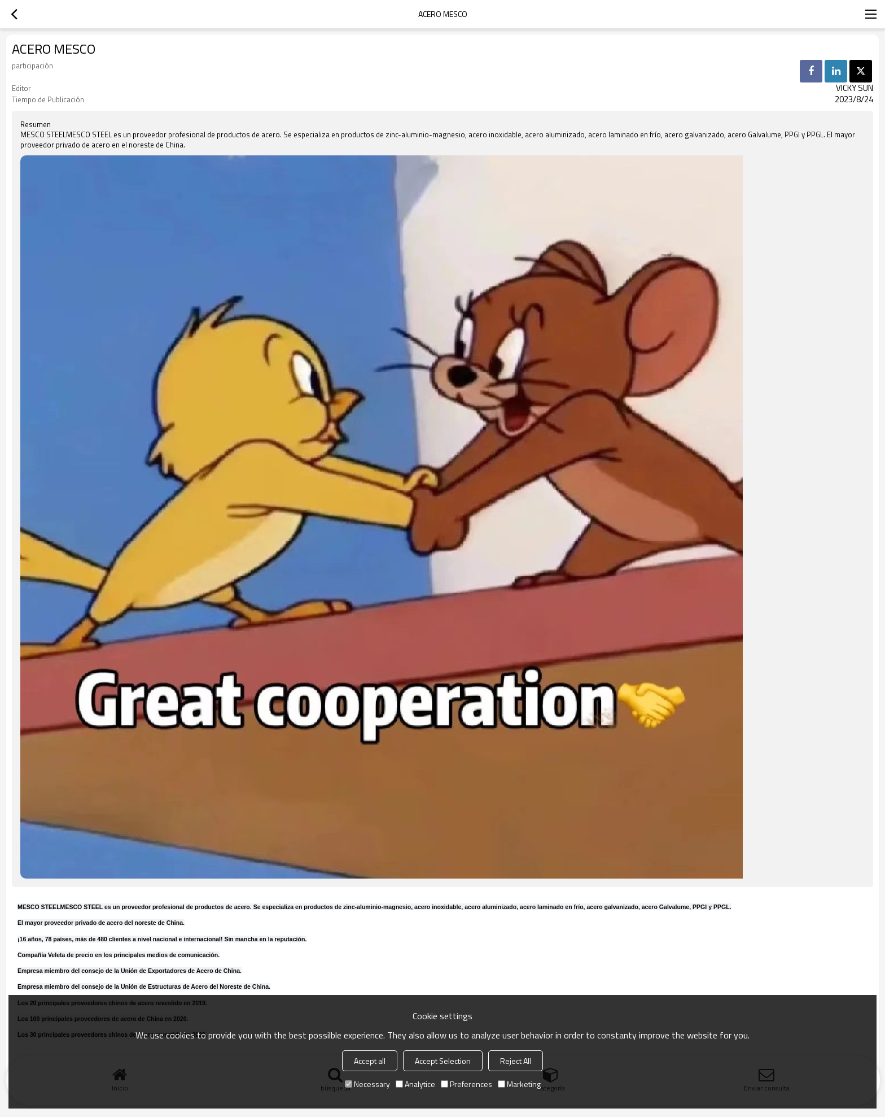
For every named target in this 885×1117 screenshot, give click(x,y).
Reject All (515, 1061)
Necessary (367, 1084)
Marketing (519, 1084)
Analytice (415, 1084)
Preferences (466, 1084)
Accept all (369, 1061)
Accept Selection (443, 1061)
